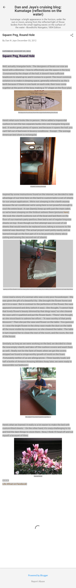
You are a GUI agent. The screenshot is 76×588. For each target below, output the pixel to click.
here (66, 212)
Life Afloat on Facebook (14, 484)
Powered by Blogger (38, 575)
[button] (72, 35)
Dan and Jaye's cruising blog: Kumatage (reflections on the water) (38, 10)
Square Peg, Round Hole (18, 56)
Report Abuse (38, 581)
